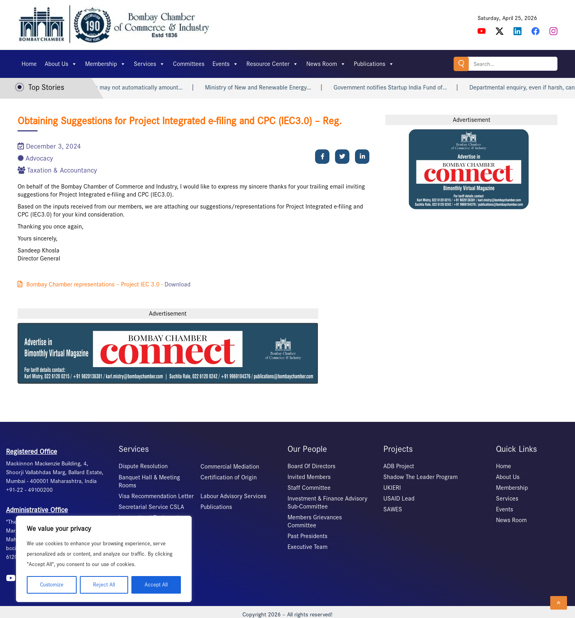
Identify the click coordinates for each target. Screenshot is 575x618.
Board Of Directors (311, 466)
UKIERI (392, 487)
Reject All (104, 584)
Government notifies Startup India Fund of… (398, 87)
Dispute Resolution (143, 466)
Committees (188, 64)
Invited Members (309, 477)
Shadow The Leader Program (420, 477)
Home (29, 64)
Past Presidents (307, 536)
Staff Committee (309, 487)
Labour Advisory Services (233, 496)
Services (149, 64)
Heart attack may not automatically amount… (131, 87)
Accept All (156, 584)
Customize (51, 584)
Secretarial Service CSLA (151, 507)
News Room (326, 64)
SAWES (392, 509)
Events (225, 64)
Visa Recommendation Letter (156, 496)
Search (461, 64)
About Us (61, 64)
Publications (374, 64)
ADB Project (398, 466)
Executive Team (307, 546)
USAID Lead (398, 498)
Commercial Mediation (229, 466)
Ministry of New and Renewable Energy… (266, 87)
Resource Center (272, 64)
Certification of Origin (228, 477)
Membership (105, 64)
